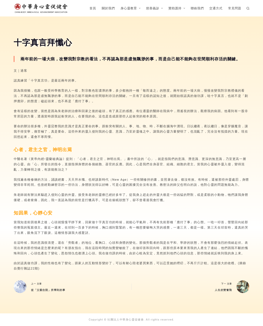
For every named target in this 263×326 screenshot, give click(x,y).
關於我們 (108, 8)
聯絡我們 (197, 8)
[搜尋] (248, 8)
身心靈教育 (131, 8)
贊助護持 (177, 8)
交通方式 (215, 8)
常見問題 (234, 8)
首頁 (92, 8)
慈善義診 (155, 8)
